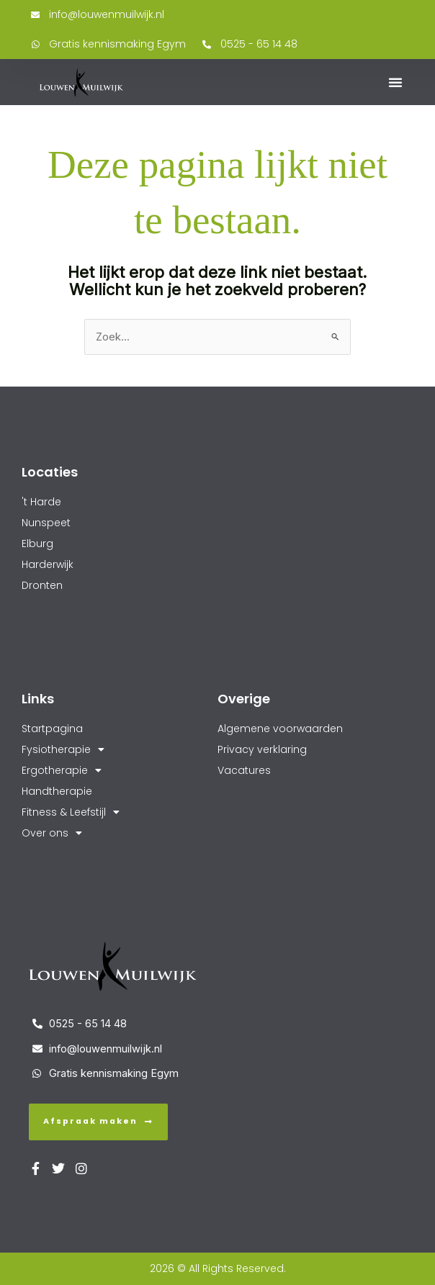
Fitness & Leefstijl (71, 812)
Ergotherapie (62, 770)
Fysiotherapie (63, 749)
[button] (395, 82)
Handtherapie (57, 791)
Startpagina (52, 728)
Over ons (52, 833)
